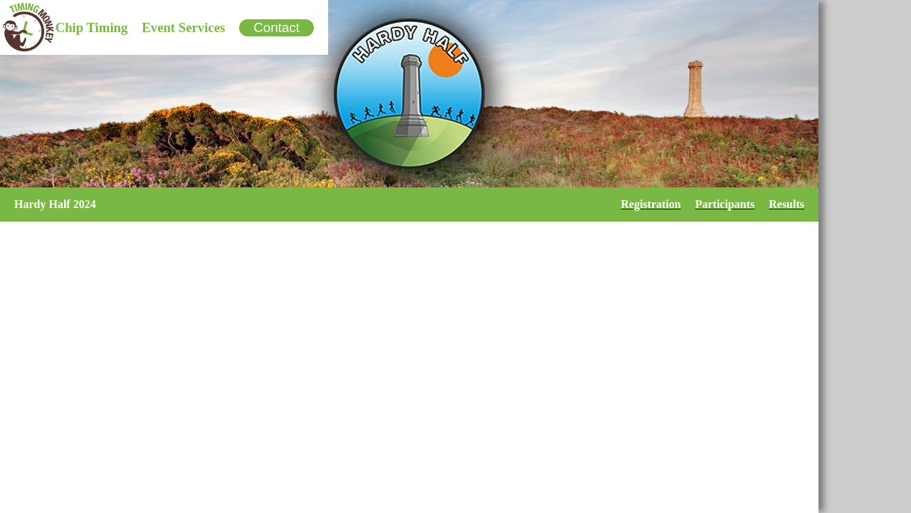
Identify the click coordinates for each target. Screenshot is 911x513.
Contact (276, 27)
